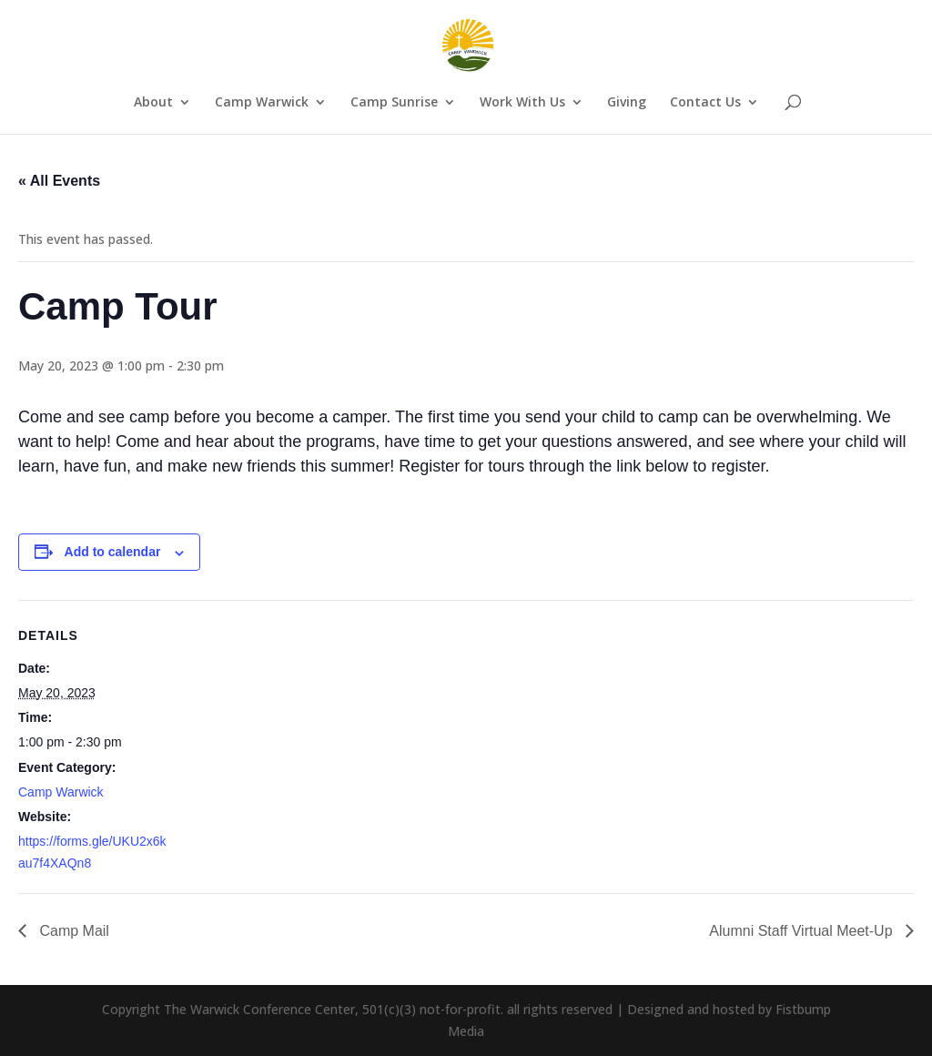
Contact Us (705, 103)
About (153, 103)
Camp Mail (72, 931)
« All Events (59, 180)
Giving (626, 103)
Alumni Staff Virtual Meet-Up (803, 931)
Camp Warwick (262, 103)
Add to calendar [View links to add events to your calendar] (113, 551)
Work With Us (522, 103)
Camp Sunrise (394, 103)
